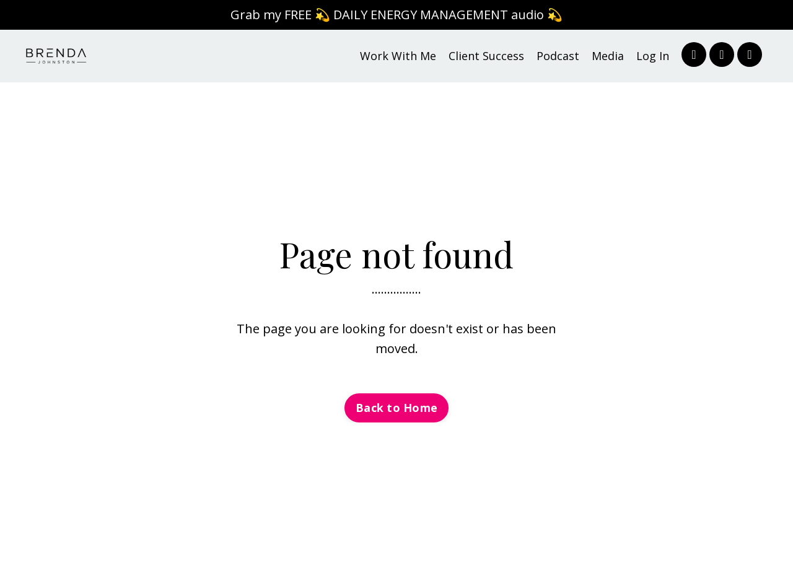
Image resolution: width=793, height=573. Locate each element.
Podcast (558, 55)
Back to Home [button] (396, 407)
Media (608, 55)
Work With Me (398, 55)
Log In (652, 55)
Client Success (486, 55)
